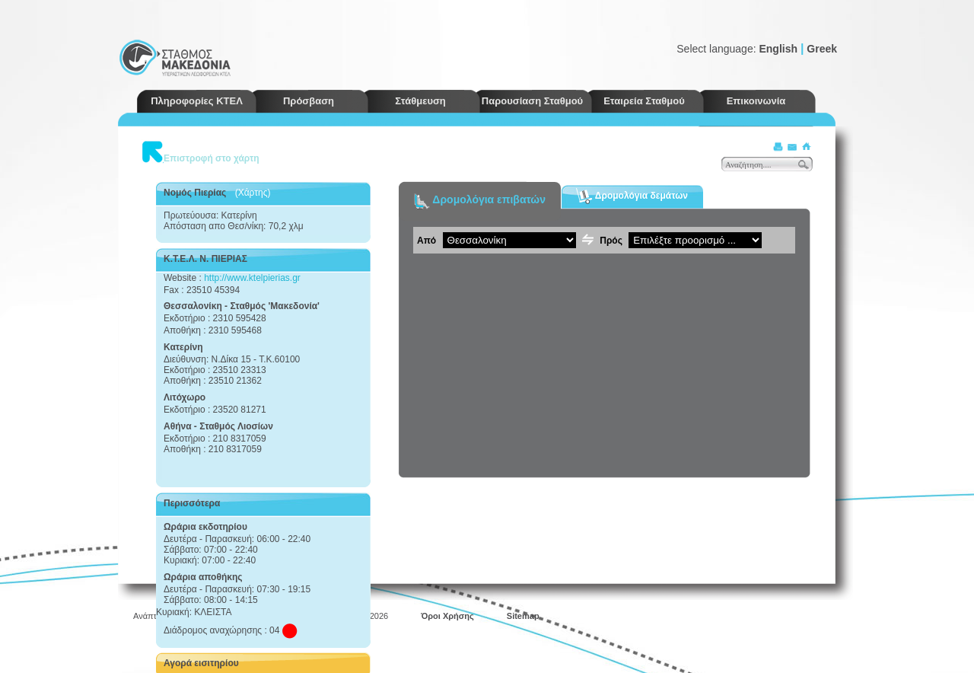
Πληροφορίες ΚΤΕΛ (197, 101)
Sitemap (523, 615)
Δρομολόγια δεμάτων (632, 196)
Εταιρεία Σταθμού (644, 101)
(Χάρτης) (253, 192)
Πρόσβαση (308, 101)
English (778, 49)
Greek (822, 49)
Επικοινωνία (756, 101)
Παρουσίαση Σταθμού (532, 101)
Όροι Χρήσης (447, 615)
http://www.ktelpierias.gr (252, 278)
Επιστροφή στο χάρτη (211, 158)
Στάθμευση (420, 101)
